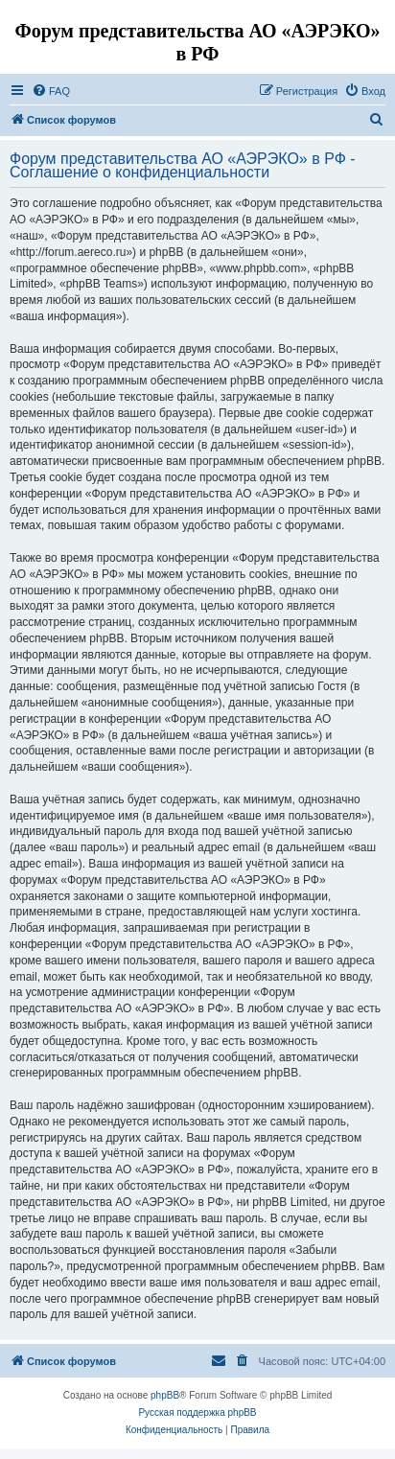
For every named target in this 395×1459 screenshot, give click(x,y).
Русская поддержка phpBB (197, 1412)
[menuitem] (51, 91)
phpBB (165, 1395)
